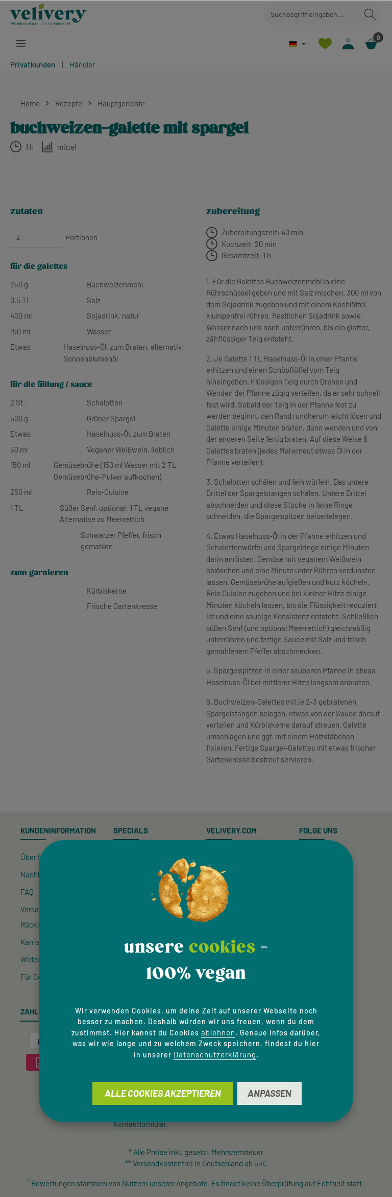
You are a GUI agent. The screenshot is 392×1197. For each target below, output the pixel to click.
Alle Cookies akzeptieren (163, 1093)
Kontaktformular (139, 1123)
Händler (82, 64)
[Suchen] (370, 15)
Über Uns (35, 857)
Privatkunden (32, 64)
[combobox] (311, 15)
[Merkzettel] (323, 44)
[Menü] (21, 44)
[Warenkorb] (371, 44)
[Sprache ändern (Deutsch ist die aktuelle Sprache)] (295, 44)
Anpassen (269, 1093)
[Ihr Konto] (347, 44)
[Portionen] (35, 237)
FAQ (27, 891)
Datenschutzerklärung (215, 1054)
